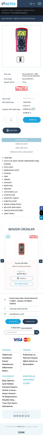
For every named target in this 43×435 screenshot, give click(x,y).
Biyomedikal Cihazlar (28, 364)
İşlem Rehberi (8, 384)
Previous (2, 261)
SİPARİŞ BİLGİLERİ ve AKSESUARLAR (21, 152)
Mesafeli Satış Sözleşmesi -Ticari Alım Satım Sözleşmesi (10, 400)
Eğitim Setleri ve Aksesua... (30, 361)
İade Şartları (7, 406)
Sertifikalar (7, 358)
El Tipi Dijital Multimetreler (19, 13)
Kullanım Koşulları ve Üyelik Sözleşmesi (10, 387)
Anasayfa (5, 10)
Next (40, 261)
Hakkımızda (7, 355)
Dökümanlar (7, 367)
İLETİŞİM (26, 383)
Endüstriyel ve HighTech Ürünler (24, 10)
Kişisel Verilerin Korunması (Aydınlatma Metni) (8, 393)
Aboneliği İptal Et (26, 328)
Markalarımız (7, 364)
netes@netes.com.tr (17, 314)
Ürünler (11, 10)
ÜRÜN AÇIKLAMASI (21, 140)
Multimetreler (5, 13)
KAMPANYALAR (29, 376)
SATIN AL (32, 120)
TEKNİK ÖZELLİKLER (21, 144)
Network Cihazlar (30, 358)
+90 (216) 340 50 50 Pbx (19, 309)
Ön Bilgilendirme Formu (9, 397)
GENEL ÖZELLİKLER (21, 148)
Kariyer (5, 361)
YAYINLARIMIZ (28, 380)
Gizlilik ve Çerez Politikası (9, 390)
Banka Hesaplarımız (7, 371)
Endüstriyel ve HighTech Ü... (29, 355)
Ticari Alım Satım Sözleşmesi (9, 403)
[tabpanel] (21, 261)
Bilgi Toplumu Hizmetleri (8, 380)
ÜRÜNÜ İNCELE (21, 284)
